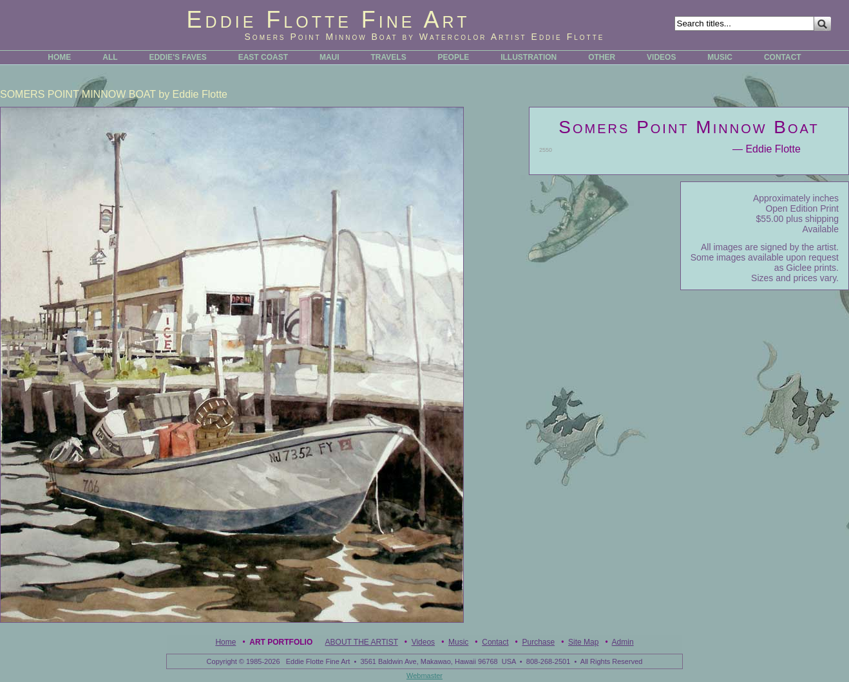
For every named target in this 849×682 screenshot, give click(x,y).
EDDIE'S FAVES (177, 57)
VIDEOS (661, 57)
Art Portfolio (280, 642)
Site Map (583, 642)
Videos (423, 642)
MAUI (329, 57)
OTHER (601, 57)
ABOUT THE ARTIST (361, 642)
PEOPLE (454, 57)
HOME (59, 57)
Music (458, 642)
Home (225, 642)
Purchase (538, 642)
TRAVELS (388, 57)
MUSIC (719, 57)
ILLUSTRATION (529, 57)
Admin (623, 642)
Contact (495, 642)
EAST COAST (263, 57)
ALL (109, 57)
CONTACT (782, 57)
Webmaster (424, 675)
